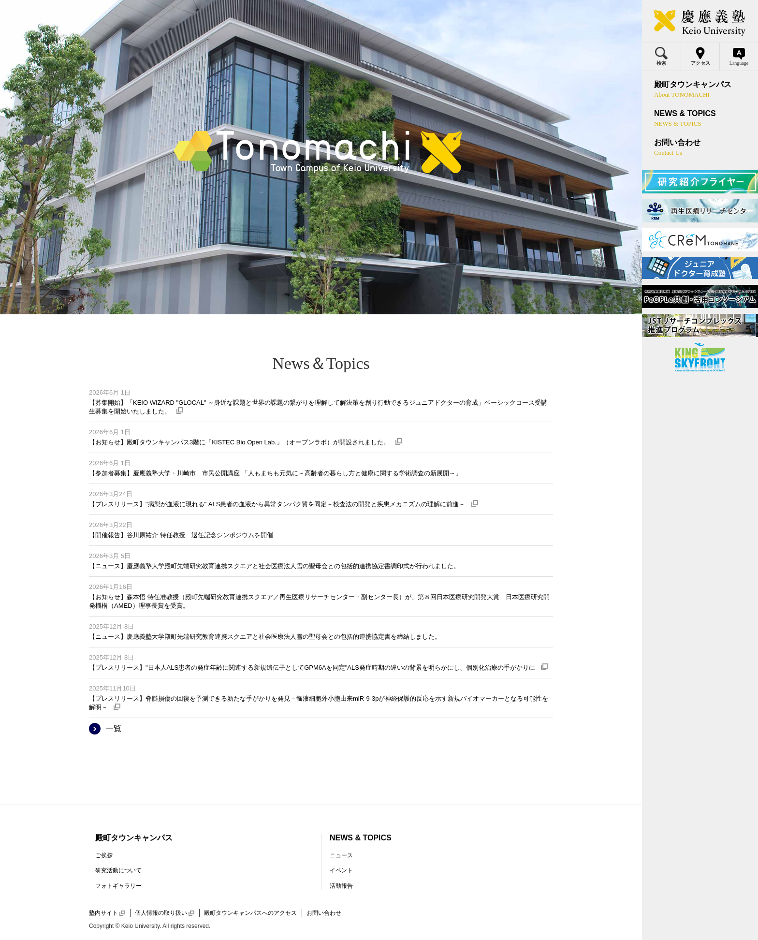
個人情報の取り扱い (164, 913)
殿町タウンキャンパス (134, 838)
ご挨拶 (104, 855)
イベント (341, 870)
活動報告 (341, 885)
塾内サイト (107, 913)
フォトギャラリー (118, 885)
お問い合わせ (323, 913)
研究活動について (118, 870)
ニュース (341, 855)
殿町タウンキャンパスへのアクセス (250, 913)
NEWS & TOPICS (361, 838)
